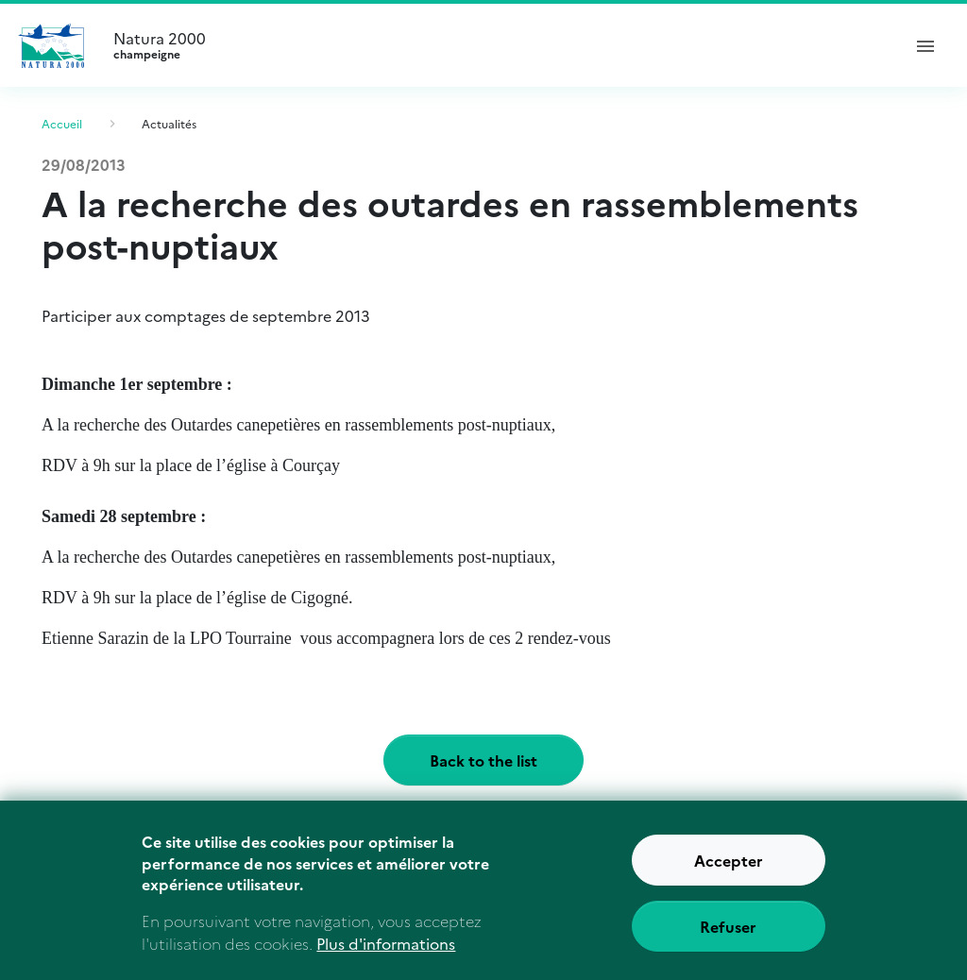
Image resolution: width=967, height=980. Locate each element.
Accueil (62, 123)
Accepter (728, 871)
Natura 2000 (498, 45)
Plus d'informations (385, 954)
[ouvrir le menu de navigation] (925, 45)
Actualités (169, 123)
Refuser (728, 937)
